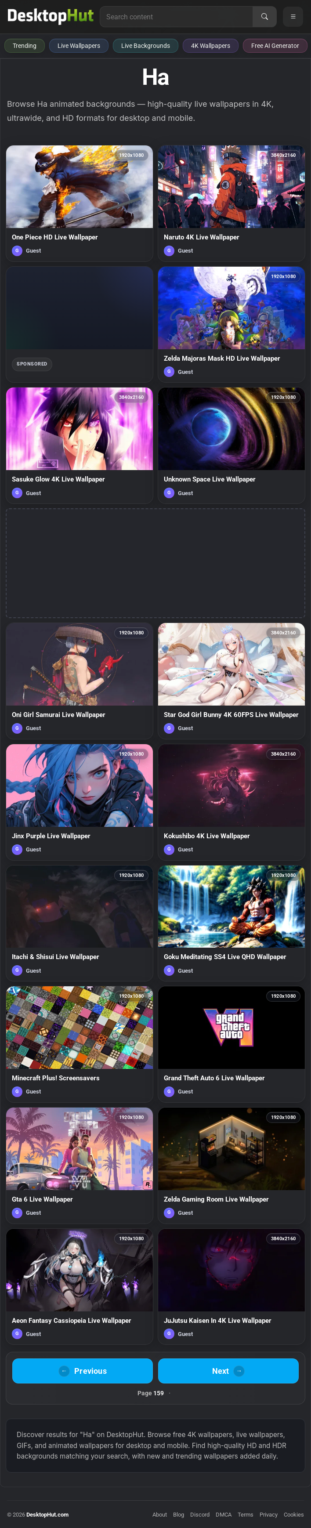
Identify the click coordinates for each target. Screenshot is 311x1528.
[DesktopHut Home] (51, 16)
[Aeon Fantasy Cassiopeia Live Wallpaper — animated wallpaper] (79, 1287)
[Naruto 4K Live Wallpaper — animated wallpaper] (231, 203)
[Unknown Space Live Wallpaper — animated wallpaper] (231, 445)
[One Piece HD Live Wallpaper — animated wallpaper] (79, 203)
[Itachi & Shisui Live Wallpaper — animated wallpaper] (79, 923)
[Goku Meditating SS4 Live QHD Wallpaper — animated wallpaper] (231, 923)
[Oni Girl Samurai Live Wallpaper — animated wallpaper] (79, 681)
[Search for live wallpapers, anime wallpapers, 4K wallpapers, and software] (176, 17)
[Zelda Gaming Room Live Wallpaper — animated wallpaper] (231, 1166)
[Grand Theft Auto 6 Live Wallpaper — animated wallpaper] (231, 1044)
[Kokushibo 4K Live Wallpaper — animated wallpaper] (231, 802)
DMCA (223, 1514)
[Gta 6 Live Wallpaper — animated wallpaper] (79, 1166)
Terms (245, 1514)
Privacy (269, 1514)
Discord (200, 1514)
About (159, 1514)
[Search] (264, 17)
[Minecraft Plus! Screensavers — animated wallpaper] (79, 1044)
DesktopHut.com (47, 1514)
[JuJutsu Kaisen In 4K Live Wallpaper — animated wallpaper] (231, 1287)
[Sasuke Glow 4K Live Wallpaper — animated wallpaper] (79, 445)
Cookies (294, 1514)
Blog (178, 1514)
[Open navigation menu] (293, 17)
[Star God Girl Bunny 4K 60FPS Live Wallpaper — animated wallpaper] (231, 681)
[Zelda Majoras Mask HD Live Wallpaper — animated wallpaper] (231, 325)
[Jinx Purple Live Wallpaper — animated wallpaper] (79, 802)
